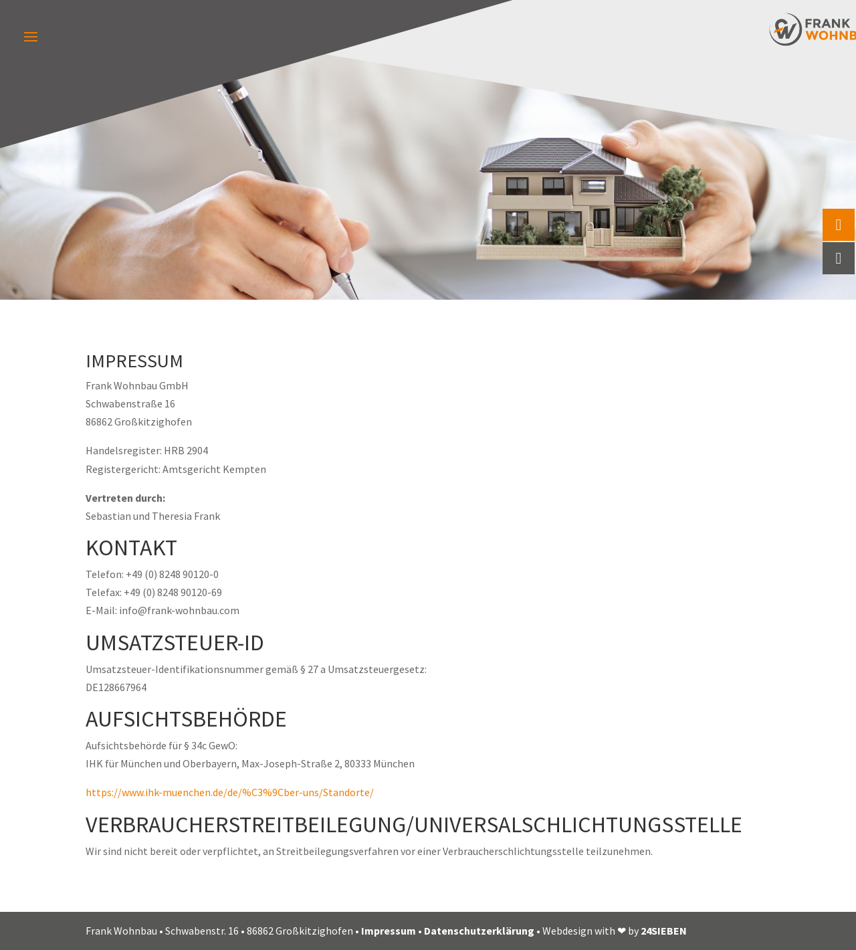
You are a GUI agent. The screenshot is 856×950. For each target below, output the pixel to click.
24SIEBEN (664, 930)
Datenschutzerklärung (479, 930)
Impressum (388, 930)
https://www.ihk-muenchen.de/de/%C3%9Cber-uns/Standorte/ (230, 792)
